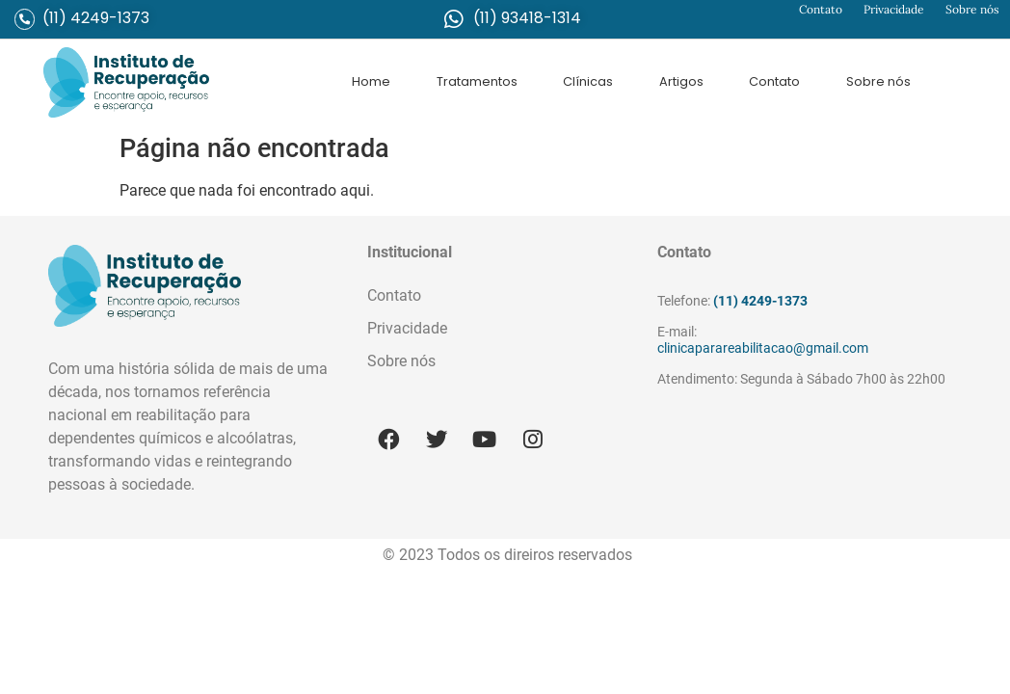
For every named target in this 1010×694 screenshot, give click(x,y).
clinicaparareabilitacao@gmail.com (762, 348)
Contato (820, 9)
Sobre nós (972, 9)
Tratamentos (477, 81)
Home (371, 81)
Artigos (681, 81)
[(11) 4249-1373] (24, 19)
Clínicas (588, 81)
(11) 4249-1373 (95, 18)
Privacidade (894, 9)
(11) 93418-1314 (527, 18)
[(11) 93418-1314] (454, 19)
